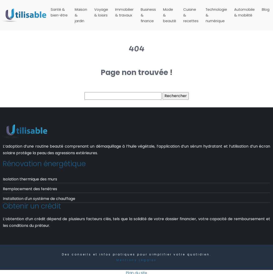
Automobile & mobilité (244, 12)
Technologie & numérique (216, 15)
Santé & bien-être (59, 12)
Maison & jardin (81, 15)
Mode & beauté (169, 15)
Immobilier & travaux (124, 12)
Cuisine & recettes (191, 15)
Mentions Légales (136, 260)
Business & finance (148, 15)
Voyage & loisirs (101, 12)
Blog (265, 9)
